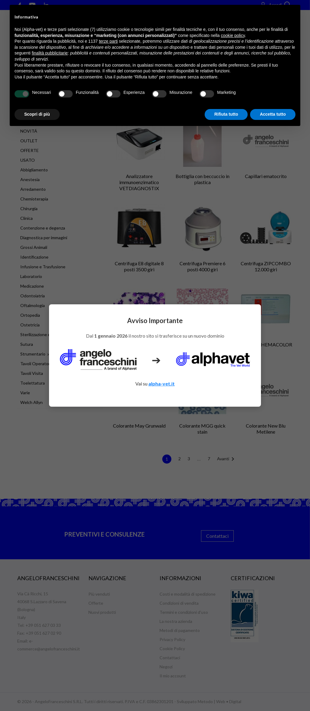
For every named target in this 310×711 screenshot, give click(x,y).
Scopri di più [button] (37, 114)
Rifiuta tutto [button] (226, 114)
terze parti (108, 41)
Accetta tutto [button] (273, 114)
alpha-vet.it (161, 383)
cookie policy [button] (233, 35)
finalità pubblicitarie (50, 53)
